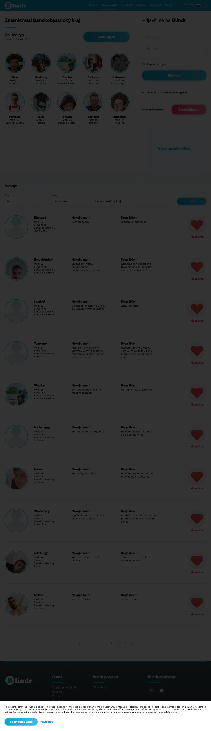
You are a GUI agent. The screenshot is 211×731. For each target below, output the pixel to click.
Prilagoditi (46, 721)
